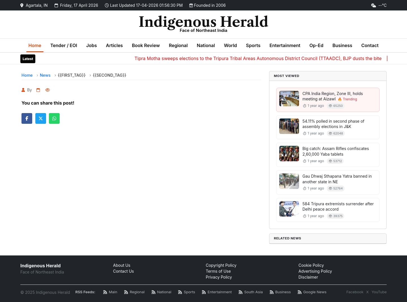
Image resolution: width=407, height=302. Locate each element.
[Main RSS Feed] (110, 292)
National (206, 45)
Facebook (354, 292)
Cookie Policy (311, 265)
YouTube (379, 292)
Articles (114, 45)
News (45, 75)
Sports (253, 45)
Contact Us (123, 271)
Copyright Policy (221, 265)
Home (35, 45)
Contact (369, 45)
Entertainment (284, 45)
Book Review (146, 45)
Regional (178, 45)
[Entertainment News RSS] (217, 292)
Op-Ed (316, 45)
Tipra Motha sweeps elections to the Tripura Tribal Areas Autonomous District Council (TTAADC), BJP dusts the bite (260, 58)
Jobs (91, 45)
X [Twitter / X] (367, 292)
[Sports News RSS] (186, 292)
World (230, 45)
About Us (121, 265)
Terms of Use (218, 271)
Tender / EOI (63, 45)
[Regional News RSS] (134, 292)
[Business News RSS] (280, 292)
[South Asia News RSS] (251, 292)
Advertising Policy (315, 271)
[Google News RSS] (312, 292)
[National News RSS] (161, 292)
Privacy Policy (219, 277)
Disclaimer (308, 277)
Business (342, 45)
